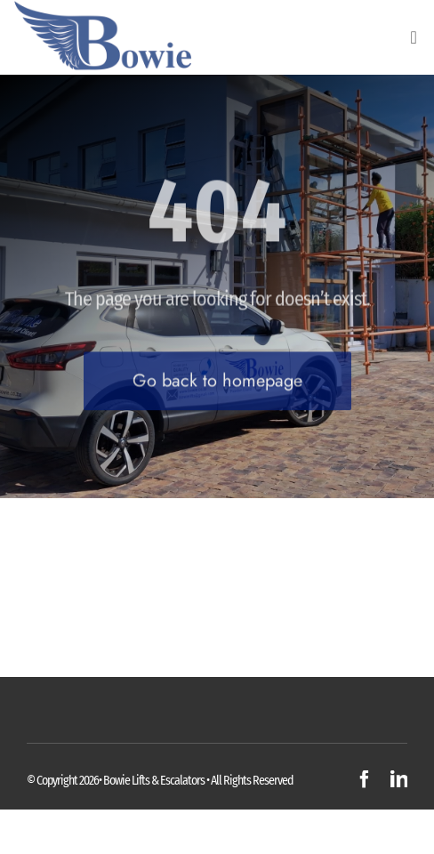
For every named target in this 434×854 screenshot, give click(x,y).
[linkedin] (398, 779)
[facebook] (364, 779)
